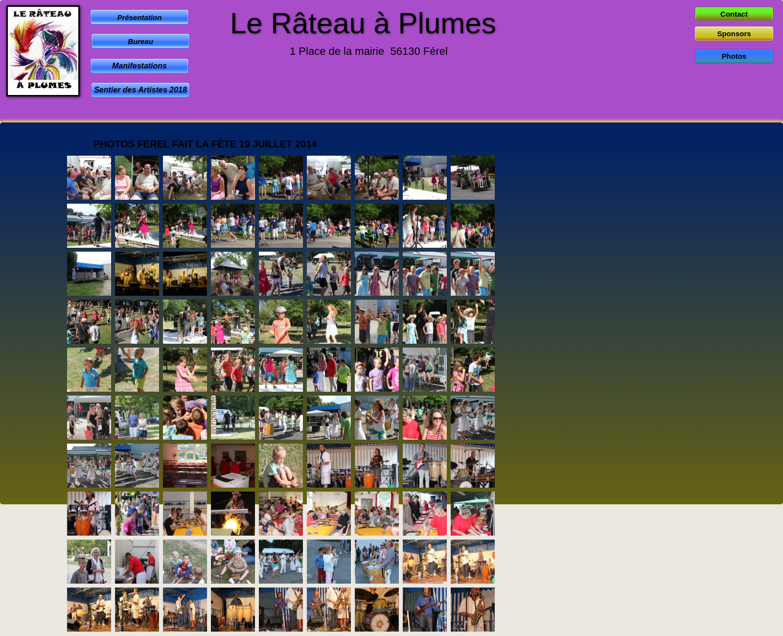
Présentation (139, 17)
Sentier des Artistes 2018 (140, 90)
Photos (734, 56)
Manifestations (139, 66)
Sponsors (734, 33)
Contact (734, 14)
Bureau (140, 41)
